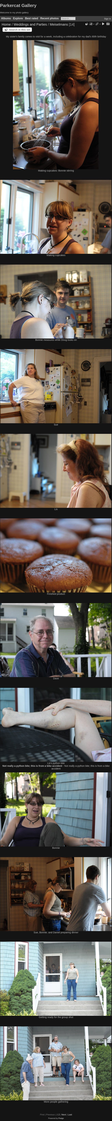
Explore (18, 18)
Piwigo (61, 1118)
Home (6, 24)
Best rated (31, 18)
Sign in (107, 18)
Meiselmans (59, 24)
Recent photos (49, 18)
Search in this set (19, 29)
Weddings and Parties (30, 24)
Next (63, 1114)
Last (70, 1114)
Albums (6, 18)
